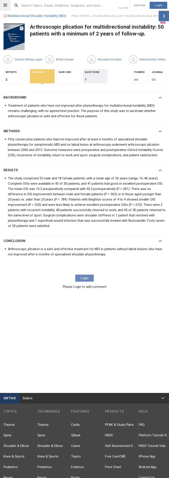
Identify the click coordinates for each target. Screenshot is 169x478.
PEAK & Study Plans (119, 425)
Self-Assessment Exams (120, 446)
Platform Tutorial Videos (154, 435)
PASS (109, 435)
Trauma (9, 425)
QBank (75, 435)
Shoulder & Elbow (16, 446)
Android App (147, 467)
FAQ (142, 425)
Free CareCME (115, 456)
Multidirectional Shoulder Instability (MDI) (35, 16)
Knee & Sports (14, 456)
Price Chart (113, 467)
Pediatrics (11, 467)
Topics (76, 456)
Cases (75, 446)
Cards (75, 425)
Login (158, 5)
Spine (7, 435)
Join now (139, 5)
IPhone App (147, 456)
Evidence (77, 467)
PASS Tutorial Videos (154, 446)
